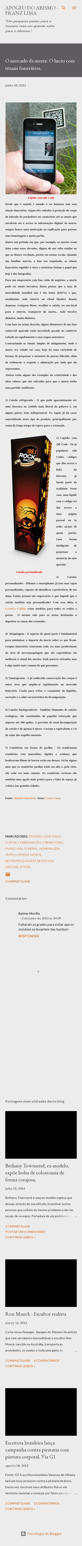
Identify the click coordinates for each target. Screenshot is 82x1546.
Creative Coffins (15, 608)
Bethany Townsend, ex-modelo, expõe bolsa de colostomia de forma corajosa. (37, 1172)
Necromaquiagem (20, 861)
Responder (28, 936)
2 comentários (46, 1503)
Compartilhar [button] (17, 881)
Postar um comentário (25, 1232)
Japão (10, 855)
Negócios (45, 861)
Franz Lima (52, 798)
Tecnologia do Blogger (41, 1534)
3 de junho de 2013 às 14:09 (41, 918)
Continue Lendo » (20, 1237)
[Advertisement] (41, 1044)
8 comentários (46, 1360)
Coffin (10, 842)
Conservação (29, 842)
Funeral (31, 848)
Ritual (25, 867)
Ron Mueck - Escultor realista (35, 1313)
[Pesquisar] (63, 7)
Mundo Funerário (25, 798)
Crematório (53, 842)
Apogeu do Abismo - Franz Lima (31, 10)
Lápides (23, 855)
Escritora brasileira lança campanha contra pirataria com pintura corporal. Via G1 (37, 1449)
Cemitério (52, 836)
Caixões (35, 836)
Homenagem (49, 848)
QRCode (12, 867)
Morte (36, 855)
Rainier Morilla (29, 913)
